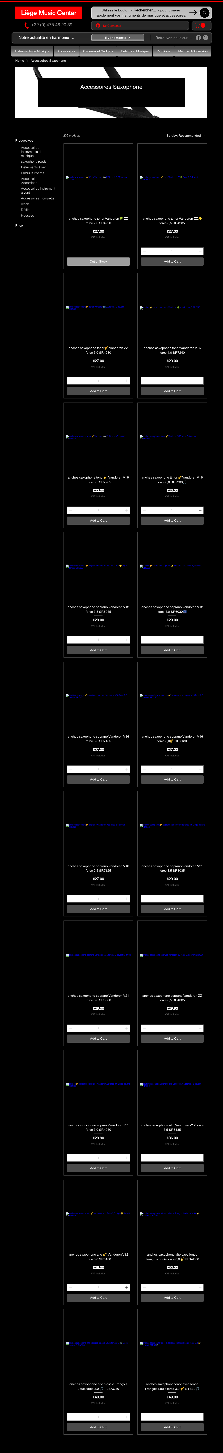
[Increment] (200, 251)
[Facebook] (198, 37)
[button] (200, 25)
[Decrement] (143, 251)
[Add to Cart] (172, 261)
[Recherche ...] (205, 13)
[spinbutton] (172, 251)
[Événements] (117, 37)
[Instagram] (205, 37)
